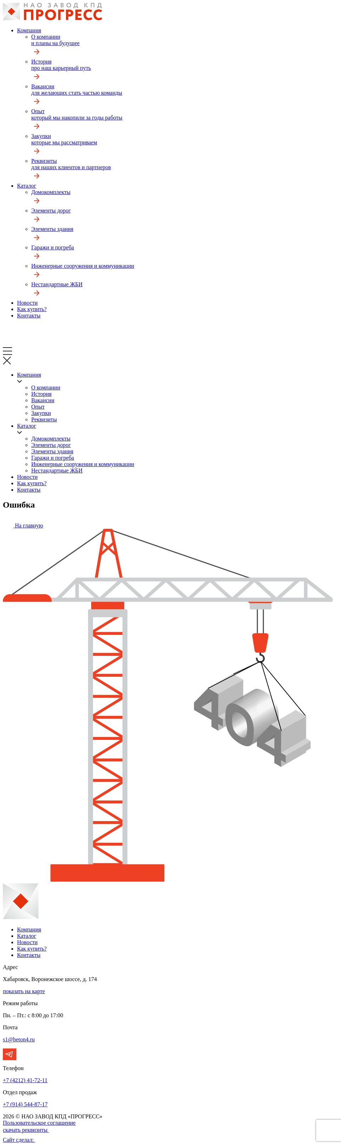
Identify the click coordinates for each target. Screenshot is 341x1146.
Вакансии (184, 95)
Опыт (184, 120)
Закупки (184, 145)
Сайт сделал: (46, 1140)
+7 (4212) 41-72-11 (25, 1080)
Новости (27, 303)
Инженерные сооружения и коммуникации (184, 272)
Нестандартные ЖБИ (184, 290)
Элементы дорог (184, 216)
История (184, 71)
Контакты (28, 315)
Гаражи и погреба (184, 253)
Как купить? (31, 309)
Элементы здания (184, 235)
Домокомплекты (184, 198)
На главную (23, 525)
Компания (29, 30)
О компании (184, 46)
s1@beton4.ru (19, 1039)
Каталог (26, 186)
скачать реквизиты (29, 1130)
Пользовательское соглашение (39, 1123)
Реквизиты (184, 170)
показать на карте (24, 991)
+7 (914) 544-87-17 (25, 1104)
